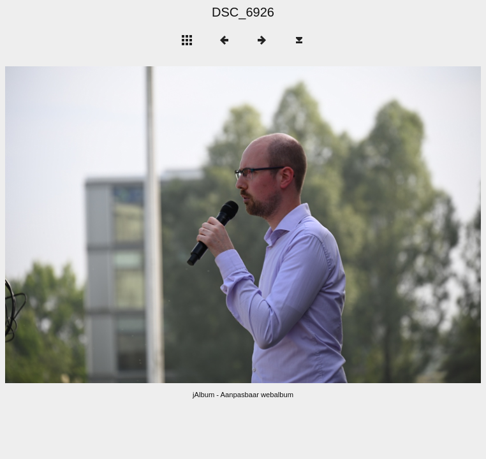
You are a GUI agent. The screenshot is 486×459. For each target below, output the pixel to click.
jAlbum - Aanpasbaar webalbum (243, 394)
